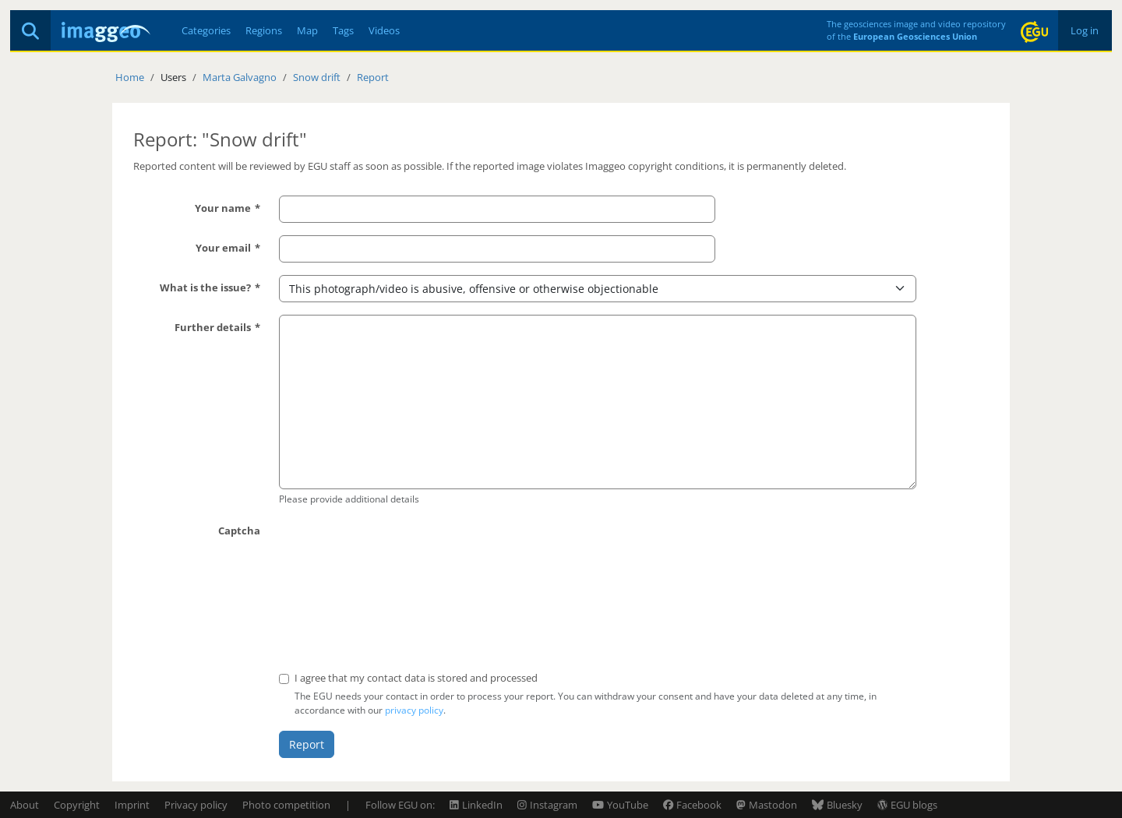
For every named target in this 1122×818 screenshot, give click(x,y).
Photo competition (286, 805)
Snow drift (316, 77)
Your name (223, 208)
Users (173, 77)
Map (307, 30)
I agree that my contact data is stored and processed (416, 678)
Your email (223, 248)
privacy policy (414, 710)
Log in (1084, 30)
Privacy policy (196, 805)
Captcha (239, 531)
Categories (206, 30)
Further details (213, 327)
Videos (384, 30)
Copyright (77, 805)
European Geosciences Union (915, 36)
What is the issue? (205, 287)
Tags (343, 30)
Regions (263, 30)
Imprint (132, 805)
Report (373, 77)
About (24, 805)
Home (129, 77)
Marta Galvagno (240, 77)
